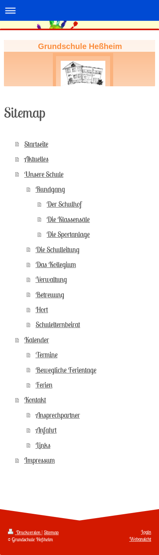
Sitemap (51, 532)
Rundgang (50, 189)
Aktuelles (36, 159)
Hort (42, 309)
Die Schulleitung (58, 249)
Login (146, 532)
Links (43, 445)
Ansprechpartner (58, 415)
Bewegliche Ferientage (66, 370)
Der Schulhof (64, 204)
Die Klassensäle (68, 219)
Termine (47, 354)
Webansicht (140, 539)
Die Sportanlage (68, 234)
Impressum (39, 460)
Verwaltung (51, 279)
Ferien (44, 384)
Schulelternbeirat (58, 324)
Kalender (36, 339)
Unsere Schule (43, 174)
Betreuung (50, 294)
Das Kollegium (56, 264)
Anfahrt (46, 430)
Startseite (36, 144)
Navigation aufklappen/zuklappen (79, 10)
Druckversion (25, 532)
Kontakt (35, 399)
